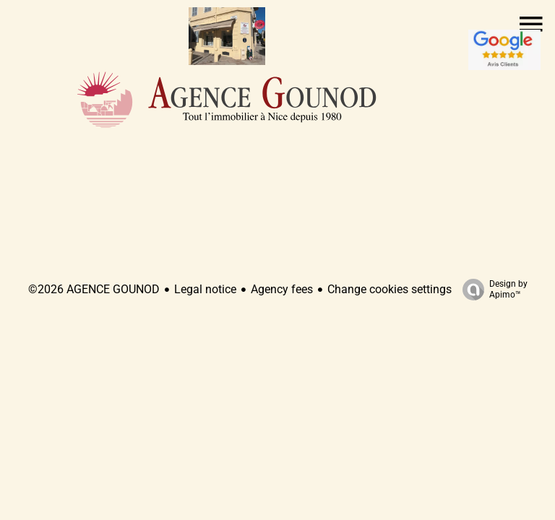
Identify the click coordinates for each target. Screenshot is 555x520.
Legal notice (205, 289)
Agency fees (282, 289)
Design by (491, 289)
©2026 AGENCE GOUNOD (94, 289)
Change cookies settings (389, 289)
